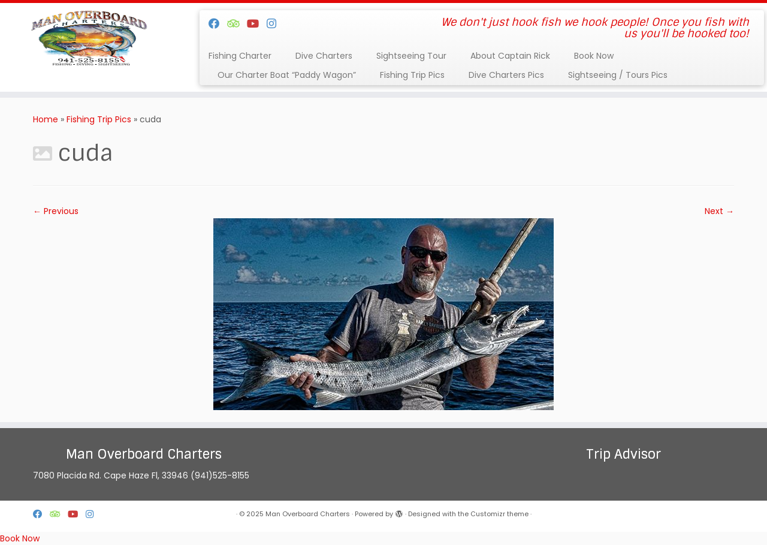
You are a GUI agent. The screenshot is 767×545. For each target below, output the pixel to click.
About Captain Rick (510, 56)
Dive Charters (323, 56)
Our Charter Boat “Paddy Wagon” (287, 75)
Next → (719, 211)
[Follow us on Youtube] (257, 23)
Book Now (594, 56)
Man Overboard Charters (307, 514)
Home (45, 119)
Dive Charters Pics (506, 75)
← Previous (55, 211)
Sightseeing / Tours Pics (618, 75)
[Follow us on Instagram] (275, 23)
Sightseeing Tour (411, 56)
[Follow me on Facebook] (218, 23)
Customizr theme (499, 514)
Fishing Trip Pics (412, 75)
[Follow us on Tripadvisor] (237, 23)
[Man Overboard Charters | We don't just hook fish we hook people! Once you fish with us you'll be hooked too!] (88, 39)
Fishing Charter (240, 56)
